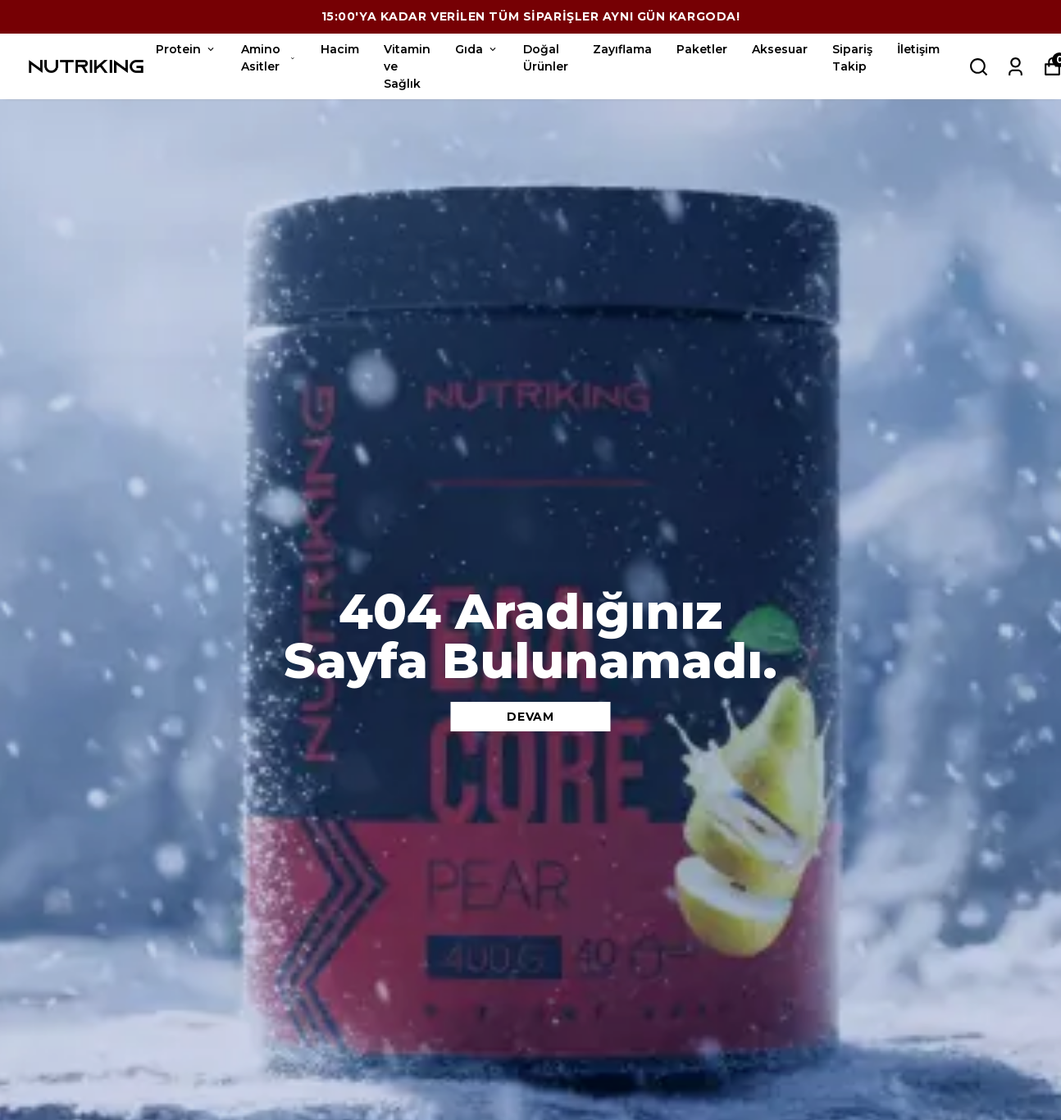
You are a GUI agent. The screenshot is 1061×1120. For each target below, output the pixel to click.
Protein (186, 49)
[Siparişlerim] (1015, 67)
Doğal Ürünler (545, 58)
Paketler (701, 49)
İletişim (918, 49)
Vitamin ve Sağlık (407, 66)
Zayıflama (622, 49)
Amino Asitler (268, 58)
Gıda (477, 49)
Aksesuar (780, 49)
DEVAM (530, 716)
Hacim (340, 49)
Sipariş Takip (852, 58)
